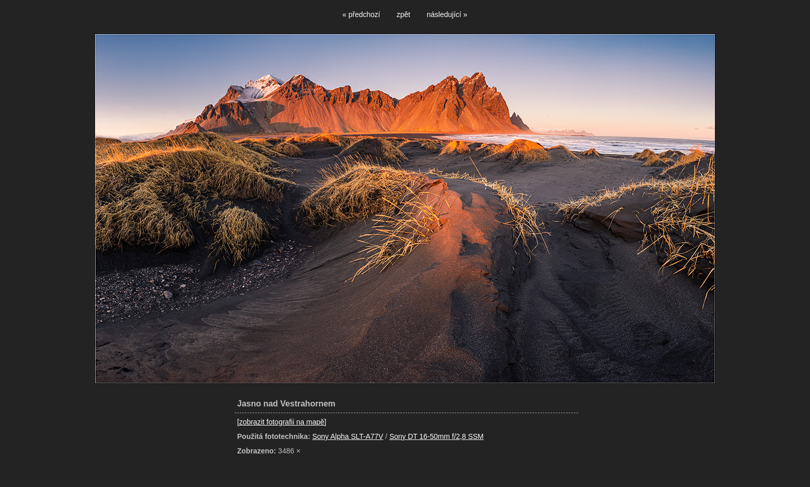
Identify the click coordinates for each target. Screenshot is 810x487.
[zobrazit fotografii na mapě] (281, 422)
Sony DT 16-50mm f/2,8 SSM (437, 436)
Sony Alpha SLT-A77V (347, 436)
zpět (403, 14)
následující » (447, 14)
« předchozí (361, 14)
